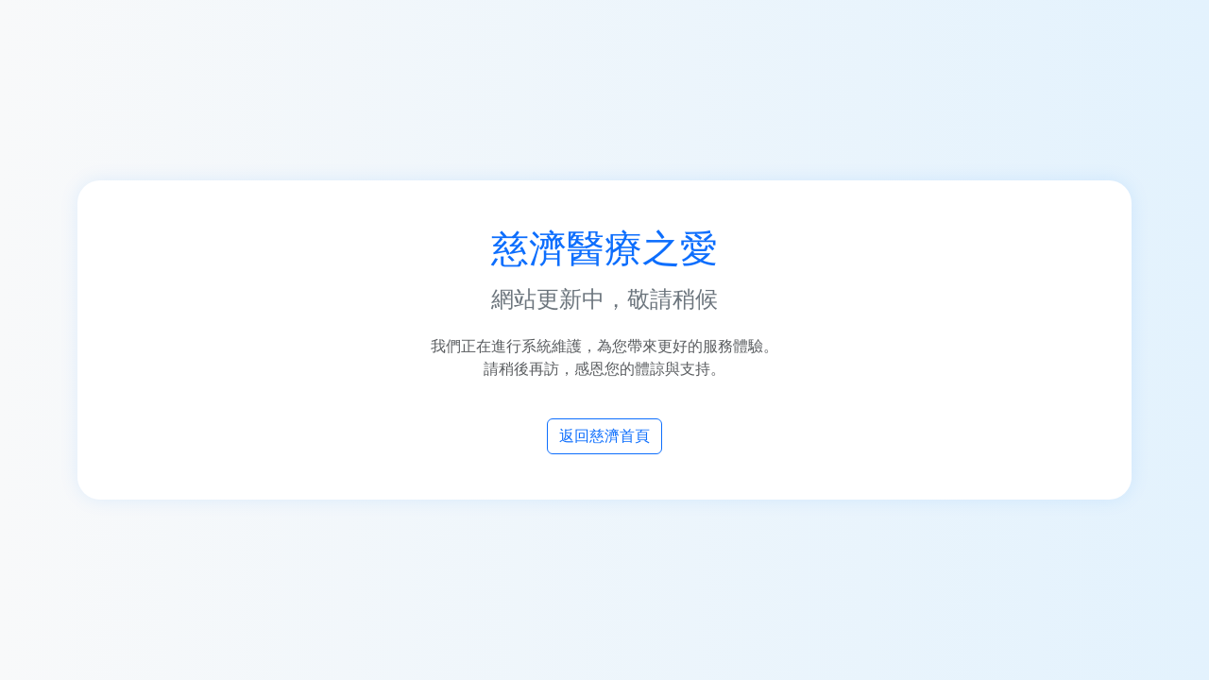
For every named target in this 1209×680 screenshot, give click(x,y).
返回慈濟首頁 (604, 436)
